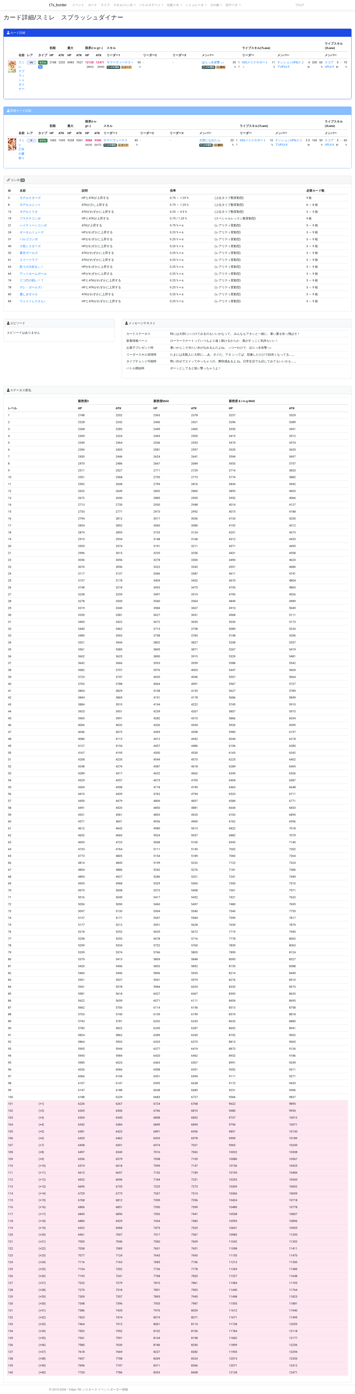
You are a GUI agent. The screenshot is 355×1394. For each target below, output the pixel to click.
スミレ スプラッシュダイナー (22, 76)
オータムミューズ (32, 232)
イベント (78, 5)
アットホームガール (33, 273)
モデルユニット (30, 204)
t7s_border (58, 5)
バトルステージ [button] (150, 5)
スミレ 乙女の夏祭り (22, 149)
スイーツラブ (29, 260)
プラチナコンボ (30, 218)
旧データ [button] (232, 5)
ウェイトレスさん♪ (32, 301)
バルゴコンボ (29, 239)
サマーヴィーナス (115, 140)
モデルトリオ (29, 211)
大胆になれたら (209, 140)
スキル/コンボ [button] (123, 5)
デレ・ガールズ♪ (31, 287)
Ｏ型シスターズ (30, 246)
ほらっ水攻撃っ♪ (213, 62)
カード (92, 5)
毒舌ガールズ (29, 253)
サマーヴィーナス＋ (120, 62)
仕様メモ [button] (173, 5)
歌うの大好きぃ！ (32, 266)
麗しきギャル (29, 294)
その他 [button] (215, 5)
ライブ (105, 5)
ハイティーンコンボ (33, 225)
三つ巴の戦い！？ (32, 280)
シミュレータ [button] (195, 5)
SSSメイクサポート (253, 140)
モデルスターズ (30, 198)
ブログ (299, 5)
